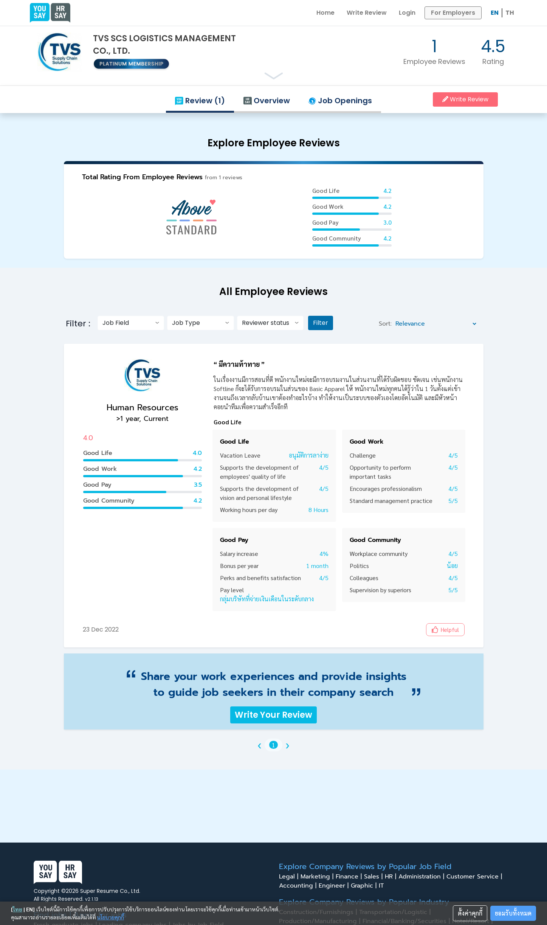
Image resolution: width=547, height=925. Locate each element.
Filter (320, 322)
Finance (350, 876)
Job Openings (340, 100)
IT (383, 885)
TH (509, 12)
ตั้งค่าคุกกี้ (470, 913)
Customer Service (475, 876)
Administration (422, 876)
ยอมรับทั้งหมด (513, 913)
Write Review (367, 12)
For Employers (453, 12)
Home (325, 12)
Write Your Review (273, 715)
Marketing (318, 876)
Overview (266, 100)
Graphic (365, 885)
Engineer (335, 885)
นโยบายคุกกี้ (110, 917)
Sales (374, 876)
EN (495, 12)
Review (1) (200, 100)
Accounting (299, 885)
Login (407, 12)
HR (391, 876)
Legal (290, 876)
